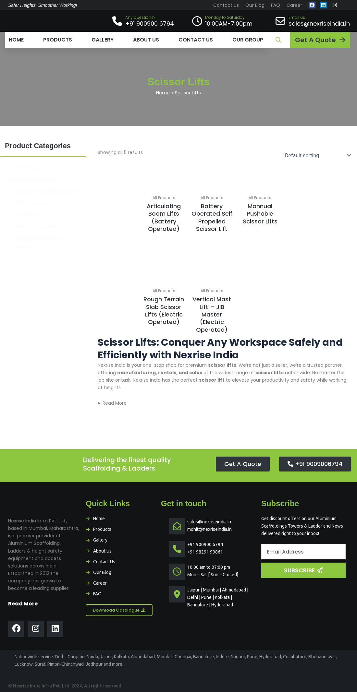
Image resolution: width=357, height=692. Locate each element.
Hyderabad (270, 656)
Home (16, 39)
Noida (92, 656)
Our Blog (255, 5)
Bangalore (203, 656)
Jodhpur (94, 664)
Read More (115, 403)
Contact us (226, 5)
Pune (252, 656)
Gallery (103, 39)
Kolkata (121, 656)
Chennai (183, 656)
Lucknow (24, 664)
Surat (40, 664)
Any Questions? (140, 17)
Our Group (247, 39)
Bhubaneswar (322, 656)
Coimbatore (294, 656)
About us (146, 39)
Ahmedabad (143, 656)
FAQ (275, 5)
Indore (222, 656)
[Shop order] (316, 155)
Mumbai (165, 656)
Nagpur (238, 656)
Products (57, 39)
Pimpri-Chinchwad (65, 664)
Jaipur (106, 656)
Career (294, 5)
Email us (297, 17)
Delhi (60, 656)
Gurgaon (76, 656)
